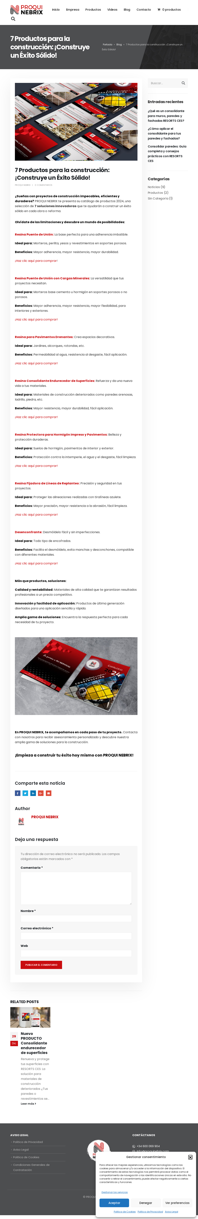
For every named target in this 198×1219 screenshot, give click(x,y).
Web (24, 946)
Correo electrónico (37, 928)
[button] (190, 1157)
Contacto (144, 9)
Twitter (25, 793)
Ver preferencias (177, 1203)
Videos (112, 9)
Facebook (17, 793)
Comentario (32, 868)
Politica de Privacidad (150, 1211)
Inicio (56, 9)
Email (48, 793)
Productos (93, 9)
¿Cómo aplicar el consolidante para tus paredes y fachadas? (164, 134)
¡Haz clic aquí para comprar (36, 261)
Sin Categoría (158, 198)
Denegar (145, 1203)
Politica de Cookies (125, 1211)
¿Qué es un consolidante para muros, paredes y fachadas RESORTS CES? (166, 116)
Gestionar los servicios (114, 1192)
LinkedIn (33, 793)
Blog (127, 9)
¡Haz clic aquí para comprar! (36, 319)
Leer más (28, 1104)
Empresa (72, 9)
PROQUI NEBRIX (23, 185)
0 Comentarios (43, 185)
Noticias (154, 187)
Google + (41, 793)
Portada (107, 44)
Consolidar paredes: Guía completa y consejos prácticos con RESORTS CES (167, 153)
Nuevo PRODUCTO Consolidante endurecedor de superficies (34, 1043)
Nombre (28, 911)
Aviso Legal (171, 1211)
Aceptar (114, 1203)
